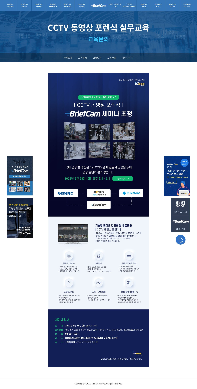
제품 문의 (180, 223)
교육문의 (111, 57)
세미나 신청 (128, 57)
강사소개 (67, 57)
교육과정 (82, 57)
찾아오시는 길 (180, 206)
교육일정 (97, 57)
